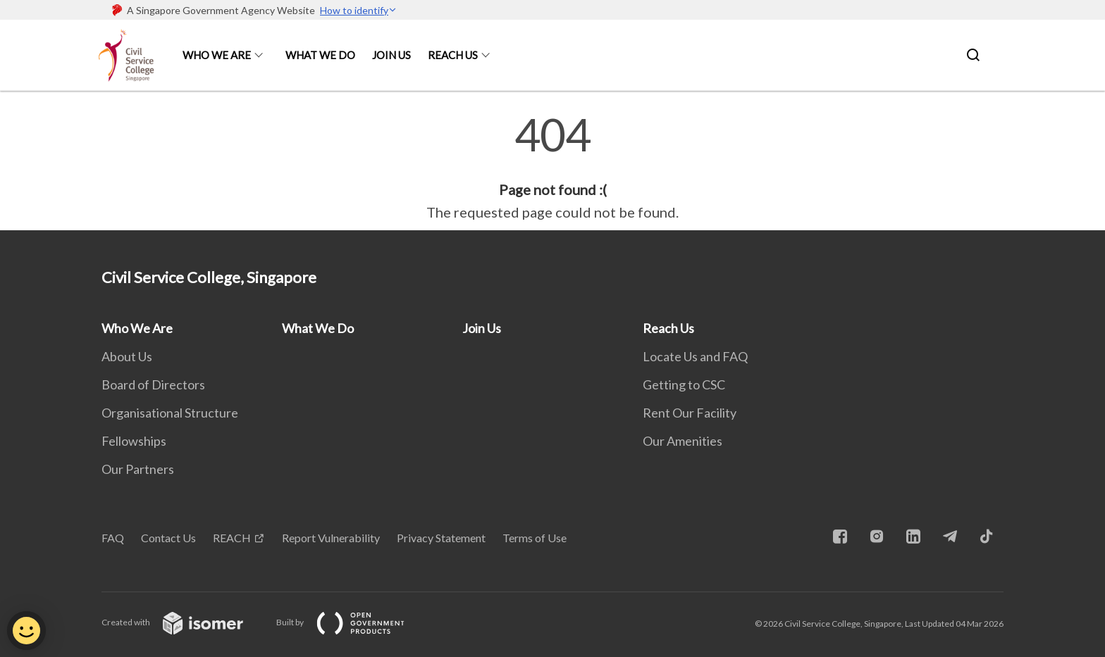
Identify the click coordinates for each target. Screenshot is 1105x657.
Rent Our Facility (689, 412)
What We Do (320, 55)
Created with (183, 622)
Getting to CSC (684, 384)
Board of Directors (153, 384)
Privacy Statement (441, 537)
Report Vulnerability (331, 537)
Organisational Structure (169, 412)
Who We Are (217, 55)
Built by (351, 622)
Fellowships (133, 441)
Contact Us (168, 537)
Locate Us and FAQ (695, 356)
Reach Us (453, 55)
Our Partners (137, 469)
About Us (126, 356)
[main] (552, 167)
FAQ (112, 537)
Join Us (391, 55)
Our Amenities (682, 441)
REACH (232, 537)
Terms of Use (534, 537)
